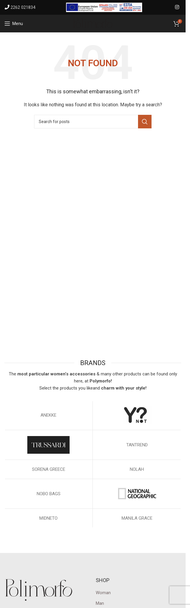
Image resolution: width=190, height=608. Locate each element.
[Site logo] (93, 23)
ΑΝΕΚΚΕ (48, 415)
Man (100, 603)
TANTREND (137, 445)
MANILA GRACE (137, 518)
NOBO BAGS (48, 493)
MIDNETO (48, 518)
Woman (103, 592)
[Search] (93, 121)
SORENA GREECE (48, 469)
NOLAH (137, 469)
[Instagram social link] (177, 7)
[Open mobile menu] (13, 23)
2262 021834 (23, 7)
